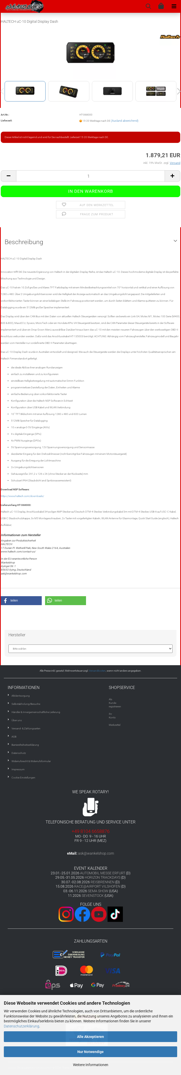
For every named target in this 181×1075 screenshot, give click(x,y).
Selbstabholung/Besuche (26, 704)
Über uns (17, 720)
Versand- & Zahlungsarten (26, 728)
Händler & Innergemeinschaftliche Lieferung (36, 712)
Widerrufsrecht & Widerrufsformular (31, 761)
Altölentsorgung (21, 695)
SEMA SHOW (98, 891)
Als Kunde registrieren (115, 703)
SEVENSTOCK (93, 895)
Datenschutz (19, 753)
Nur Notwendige (90, 1052)
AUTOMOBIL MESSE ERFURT (102, 873)
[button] (21, 600)
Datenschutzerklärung (21, 1026)
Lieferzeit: (6, 120)
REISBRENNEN (102, 882)
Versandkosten (97, 670)
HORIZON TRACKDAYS (102, 877)
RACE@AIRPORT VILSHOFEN (97, 886)
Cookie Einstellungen (23, 777)
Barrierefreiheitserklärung (25, 744)
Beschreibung (24, 242)
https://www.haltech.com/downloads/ (22, 496)
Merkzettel (114, 724)
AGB (14, 736)
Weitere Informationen (90, 1065)
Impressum (18, 769)
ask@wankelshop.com (96, 853)
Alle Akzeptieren (90, 1037)
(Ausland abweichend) (125, 120)
